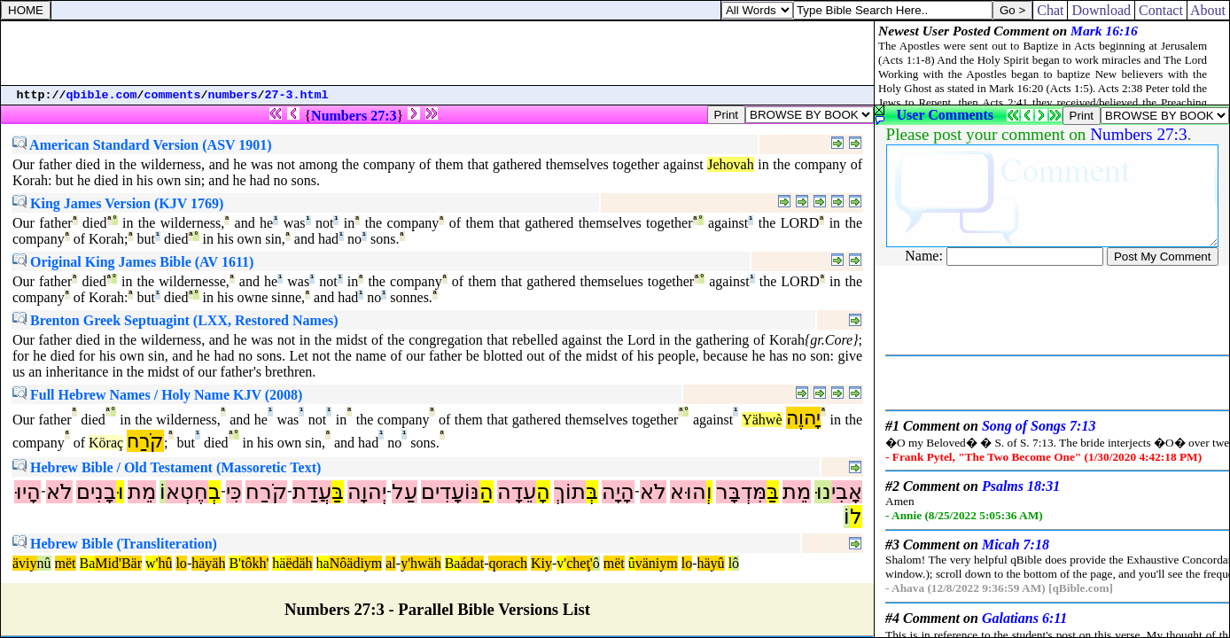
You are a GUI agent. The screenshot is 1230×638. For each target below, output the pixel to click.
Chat (1050, 10)
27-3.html (297, 95)
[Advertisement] (437, 53)
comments (172, 95)
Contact (1161, 10)
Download (1101, 10)
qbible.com (101, 95)
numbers (233, 95)
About (1208, 10)
